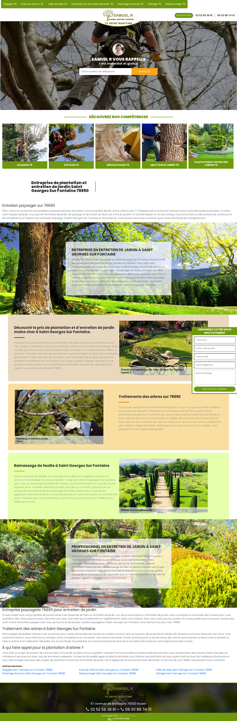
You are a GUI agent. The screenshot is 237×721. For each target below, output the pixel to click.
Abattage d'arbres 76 (130, 4)
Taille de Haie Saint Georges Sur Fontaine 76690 (184, 670)
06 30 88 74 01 (135, 709)
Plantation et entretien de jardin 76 (92, 4)
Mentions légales (128, 715)
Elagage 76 (9, 4)
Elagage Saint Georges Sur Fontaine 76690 (27, 670)
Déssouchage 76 (175, 4)
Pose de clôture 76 (32, 4)
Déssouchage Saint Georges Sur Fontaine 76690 (107, 673)
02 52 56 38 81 (101, 709)
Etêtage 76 (154, 4)
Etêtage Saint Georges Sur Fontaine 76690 (181, 673)
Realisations (183, 15)
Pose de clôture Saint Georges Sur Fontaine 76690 (108, 670)
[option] (25, 146)
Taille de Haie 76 (57, 4)
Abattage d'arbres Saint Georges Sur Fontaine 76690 (33, 673)
